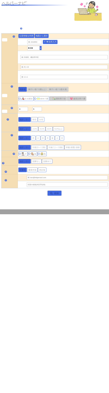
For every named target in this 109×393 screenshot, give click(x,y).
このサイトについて (99, 212)
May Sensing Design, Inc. (21, 212)
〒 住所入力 (50, 42)
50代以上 (58, 128)
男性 (34, 119)
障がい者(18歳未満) (58, 89)
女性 (41, 119)
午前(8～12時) (39, 147)
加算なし (36, 161)
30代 (42, 128)
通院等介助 (59, 98)
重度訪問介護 (77, 98)
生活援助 (27, 98)
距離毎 (23, 169)
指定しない (25, 119)
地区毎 (42, 169)
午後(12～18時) (55, 147)
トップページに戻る (12, 199)
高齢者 (23, 89)
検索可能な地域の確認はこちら (18, 22)
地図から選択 (42, 36)
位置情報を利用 (26, 36)
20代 (34, 128)
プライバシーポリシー (82, 212)
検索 (54, 193)
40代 (49, 128)
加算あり (47, 161)
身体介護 (42, 98)
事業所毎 (32, 169)
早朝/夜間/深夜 (73, 147)
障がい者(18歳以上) (37, 89)
